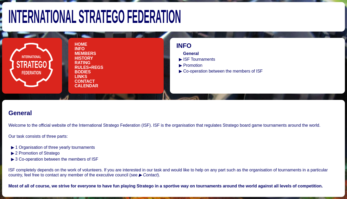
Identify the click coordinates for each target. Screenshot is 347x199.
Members (85, 53)
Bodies (83, 72)
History (84, 58)
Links (81, 76)
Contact (85, 81)
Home (81, 44)
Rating (82, 62)
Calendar (86, 86)
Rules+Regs (89, 67)
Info (80, 49)
